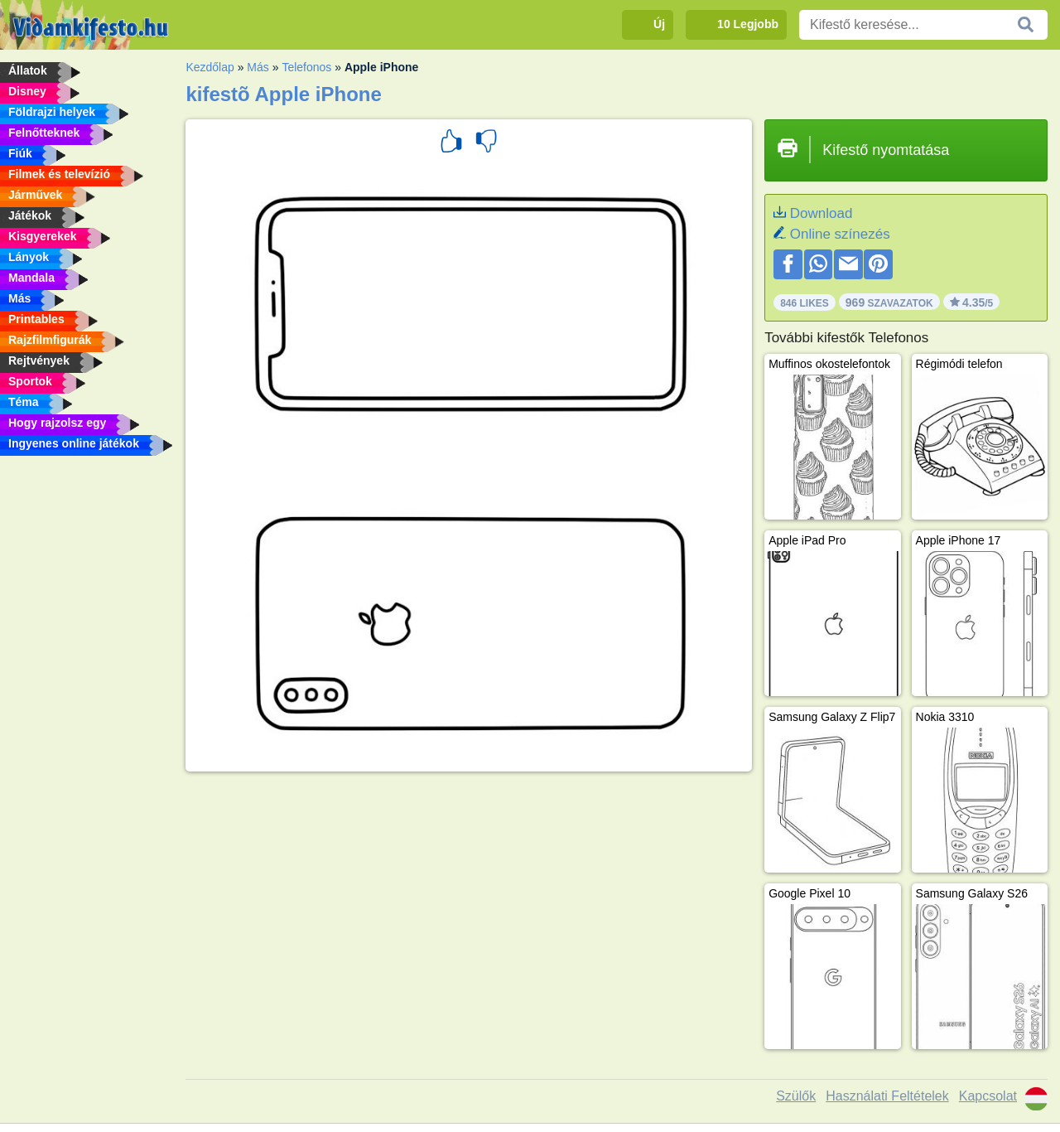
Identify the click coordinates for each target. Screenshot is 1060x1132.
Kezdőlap (210, 67)
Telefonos (306, 67)
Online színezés (840, 234)
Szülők (796, 1096)
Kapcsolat (988, 1096)
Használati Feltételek (887, 1096)
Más (257, 67)
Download (821, 213)
